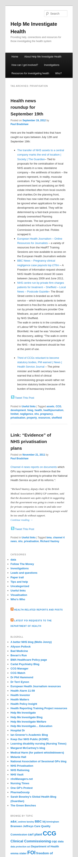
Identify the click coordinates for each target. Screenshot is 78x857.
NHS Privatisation (22, 765)
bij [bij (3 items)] (44, 821)
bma (49, 537)
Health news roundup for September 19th (27, 107)
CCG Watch (18, 672)
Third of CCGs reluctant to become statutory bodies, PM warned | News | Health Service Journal (39, 362)
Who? (58, 73)
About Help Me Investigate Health (42, 56)
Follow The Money (22, 564)
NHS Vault (17, 774)
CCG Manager (19, 668)
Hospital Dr (18, 730)
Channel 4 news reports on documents (34, 467)
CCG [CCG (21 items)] (49, 833)
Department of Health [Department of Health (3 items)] (45, 846)
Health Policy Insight (24, 703)
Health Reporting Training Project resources (39, 708)
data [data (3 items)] (60, 841)
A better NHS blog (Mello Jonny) (31, 642)
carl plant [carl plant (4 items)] (35, 834)
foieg (30, 410)
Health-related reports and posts (38, 610)
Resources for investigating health (30, 73)
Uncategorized (20, 586)
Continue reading (22, 519)
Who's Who (18, 599)
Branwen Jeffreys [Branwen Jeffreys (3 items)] (22, 826)
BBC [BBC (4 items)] (38, 821)
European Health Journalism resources (36, 686)
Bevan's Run (19, 655)
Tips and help (19, 581)
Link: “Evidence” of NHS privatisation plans (31, 442)
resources (44, 417)
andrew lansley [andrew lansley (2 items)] (26, 821)
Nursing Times (20, 783)
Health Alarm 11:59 (23, 690)
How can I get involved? (24, 65)
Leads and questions (24, 572)
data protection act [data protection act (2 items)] (20, 846)
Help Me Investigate (23, 712)
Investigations (51, 65)
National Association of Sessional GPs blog (39, 761)
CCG (58, 406)
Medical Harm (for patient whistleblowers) (37, 752)
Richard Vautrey (49, 541)
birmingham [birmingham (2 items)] (52, 821)
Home (14, 56)
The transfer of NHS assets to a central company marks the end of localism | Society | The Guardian (40, 155)
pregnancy (46, 414)
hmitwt (15, 414)
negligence (26, 414)
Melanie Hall (18, 757)
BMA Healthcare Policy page (29, 659)
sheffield (57, 417)
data (13, 559)
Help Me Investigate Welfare (28, 721)
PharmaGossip (20, 792)
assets (50, 406)
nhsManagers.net (22, 778)
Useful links (29, 406)
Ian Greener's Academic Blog (29, 734)
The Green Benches (23, 805)
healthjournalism (53, 410)
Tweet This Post (24, 397)
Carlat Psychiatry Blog (25, 664)
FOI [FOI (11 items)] (31, 852)
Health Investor (20, 695)
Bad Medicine (19, 651)
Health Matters (20, 699)
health (38, 410)
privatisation (18, 417)
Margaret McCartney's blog (28, 748)
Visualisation (19, 594)
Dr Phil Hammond (22, 677)
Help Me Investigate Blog (27, 717)
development (18, 410)
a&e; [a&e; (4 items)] (14, 821)
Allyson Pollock (21, 646)
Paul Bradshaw (19, 124)
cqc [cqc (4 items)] (54, 841)
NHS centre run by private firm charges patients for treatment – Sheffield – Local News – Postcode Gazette (41, 287)
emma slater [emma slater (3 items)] (19, 853)
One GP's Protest (22, 787)
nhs (36, 414)
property (32, 417)
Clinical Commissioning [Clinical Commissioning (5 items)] (31, 841)
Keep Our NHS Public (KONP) (29, 739)
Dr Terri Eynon (20, 681)
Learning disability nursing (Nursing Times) (38, 743)
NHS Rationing (20, 770)
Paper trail (17, 577)
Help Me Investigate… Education (31, 726)
